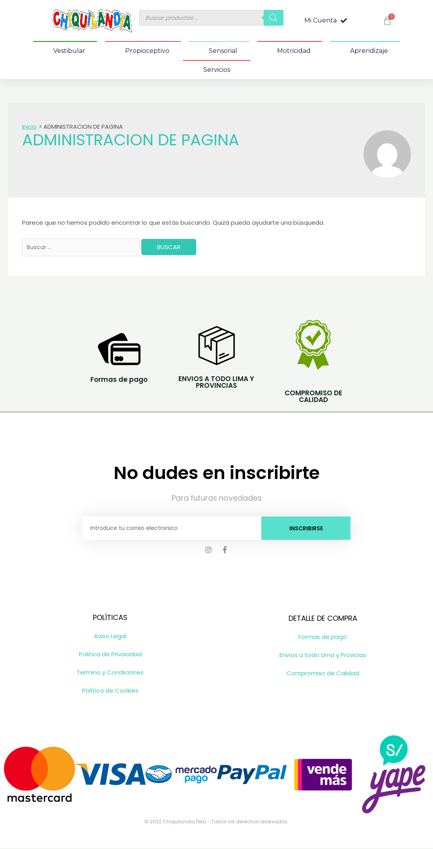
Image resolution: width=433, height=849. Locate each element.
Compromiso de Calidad (323, 674)
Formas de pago (322, 638)
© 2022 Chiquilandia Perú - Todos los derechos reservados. (216, 822)
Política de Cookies (110, 691)
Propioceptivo (147, 50)
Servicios (216, 69)
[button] (326, 20)
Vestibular (69, 50)
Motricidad (294, 50)
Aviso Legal (110, 637)
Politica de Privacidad (110, 655)
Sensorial (223, 50)
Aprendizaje (369, 50)
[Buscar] (273, 18)
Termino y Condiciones (110, 673)
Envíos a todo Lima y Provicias (322, 656)
